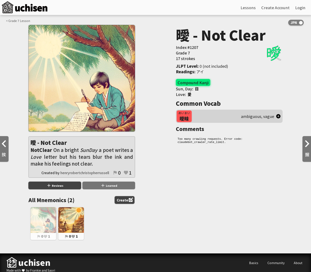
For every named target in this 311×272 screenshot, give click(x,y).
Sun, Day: (187, 88)
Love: (183, 94)
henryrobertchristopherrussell (84, 172)
